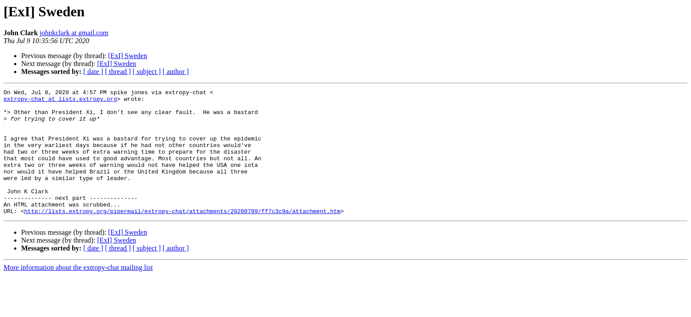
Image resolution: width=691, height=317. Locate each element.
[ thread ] (118, 71)
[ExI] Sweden (127, 55)
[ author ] (176, 71)
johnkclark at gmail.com (74, 33)
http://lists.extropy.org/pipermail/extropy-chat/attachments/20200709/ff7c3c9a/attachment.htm (182, 236)
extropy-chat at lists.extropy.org (60, 101)
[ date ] (93, 71)
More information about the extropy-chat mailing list (78, 292)
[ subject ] (147, 71)
